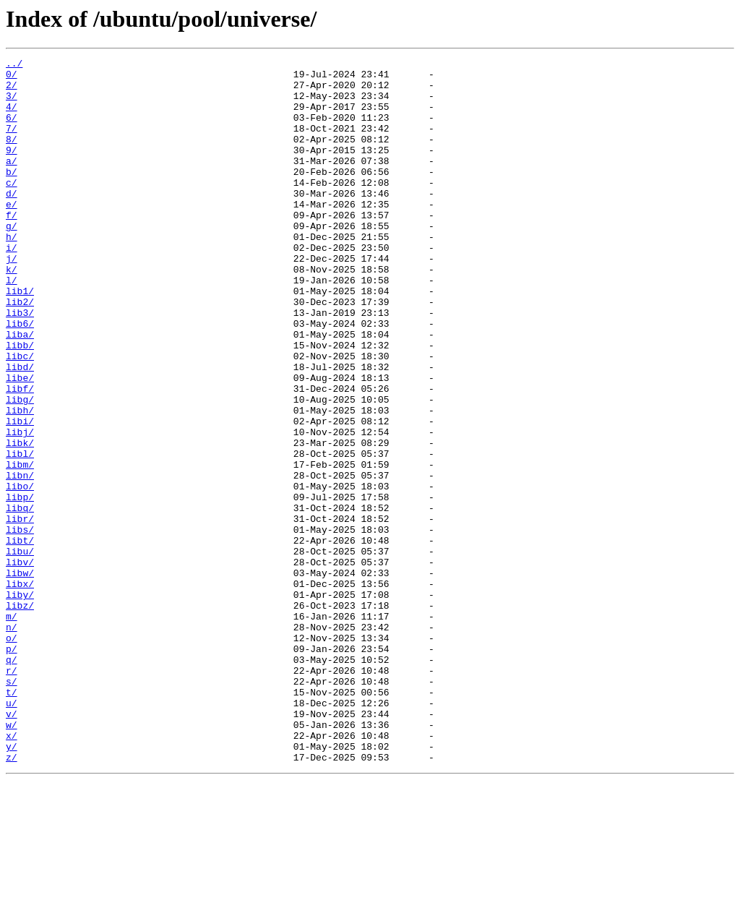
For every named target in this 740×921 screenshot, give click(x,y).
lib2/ (20, 351)
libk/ (20, 520)
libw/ (20, 676)
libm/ (20, 546)
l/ (11, 325)
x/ (11, 871)
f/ (11, 247)
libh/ (20, 481)
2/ (11, 91)
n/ (11, 741)
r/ (11, 793)
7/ (11, 143)
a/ (11, 182)
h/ (11, 273)
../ (14, 65)
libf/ (20, 455)
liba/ (20, 390)
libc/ (20, 416)
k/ (11, 312)
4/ (11, 117)
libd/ (20, 429)
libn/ (20, 559)
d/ (11, 221)
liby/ (20, 702)
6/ (11, 130)
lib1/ (20, 338)
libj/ (20, 507)
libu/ (20, 650)
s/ (11, 806)
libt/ (20, 637)
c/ (11, 208)
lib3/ (20, 364)
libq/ (20, 598)
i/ (11, 286)
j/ (11, 299)
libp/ (20, 585)
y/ (11, 884)
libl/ (20, 533)
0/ (11, 78)
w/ (11, 858)
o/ (11, 754)
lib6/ (20, 377)
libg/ (20, 468)
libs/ (20, 624)
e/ (11, 234)
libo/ (20, 572)
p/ (11, 767)
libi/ (20, 494)
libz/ (20, 715)
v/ (11, 845)
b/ (11, 195)
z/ (11, 897)
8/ (11, 156)
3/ (11, 104)
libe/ (20, 442)
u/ (11, 832)
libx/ (20, 689)
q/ (11, 780)
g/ (11, 260)
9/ (11, 169)
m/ (11, 728)
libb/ (20, 403)
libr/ (20, 611)
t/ (11, 819)
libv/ (20, 663)
